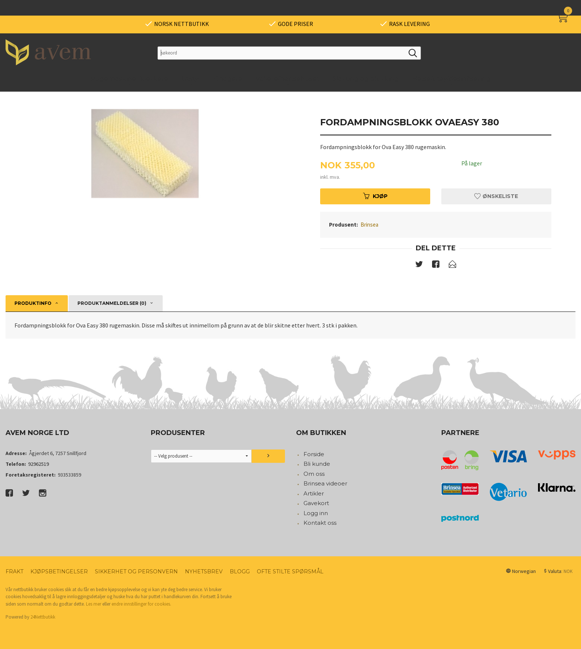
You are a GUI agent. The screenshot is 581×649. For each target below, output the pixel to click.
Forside (313, 454)
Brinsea (369, 224)
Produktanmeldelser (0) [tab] (111, 303)
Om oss (314, 473)
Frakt (14, 571)
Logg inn (315, 513)
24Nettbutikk (42, 617)
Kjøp (375, 196)
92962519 (38, 464)
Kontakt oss (319, 522)
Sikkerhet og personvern (136, 571)
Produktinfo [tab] (33, 303)
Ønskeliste (496, 196)
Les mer (93, 604)
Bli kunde (316, 463)
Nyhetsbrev (204, 571)
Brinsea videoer (325, 483)
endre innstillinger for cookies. (141, 604)
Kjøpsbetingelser (59, 571)
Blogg (240, 571)
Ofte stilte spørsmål (290, 571)
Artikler (313, 493)
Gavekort (316, 503)
